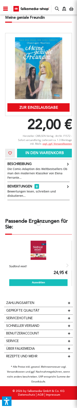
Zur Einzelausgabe (38, 108)
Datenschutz (26, 394)
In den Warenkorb (44, 153)
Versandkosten (16, 371)
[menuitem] (5, 8)
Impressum (53, 394)
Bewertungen (19, 186)
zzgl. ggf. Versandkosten (57, 143)
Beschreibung (19, 164)
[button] (6, 401)
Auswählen (38, 282)
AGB (40, 394)
